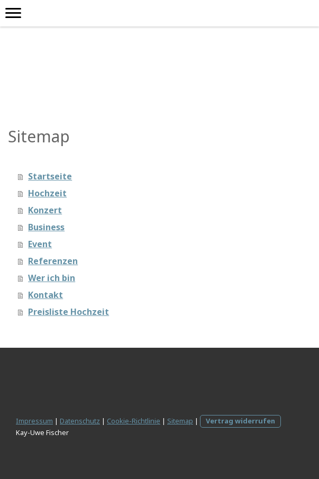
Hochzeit (47, 193)
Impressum (34, 421)
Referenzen (53, 261)
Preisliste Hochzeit (68, 312)
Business (46, 227)
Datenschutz (80, 421)
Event (40, 244)
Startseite (50, 176)
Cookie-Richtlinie (133, 421)
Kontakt (45, 295)
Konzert (45, 210)
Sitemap (180, 421)
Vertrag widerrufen (240, 421)
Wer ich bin (51, 278)
